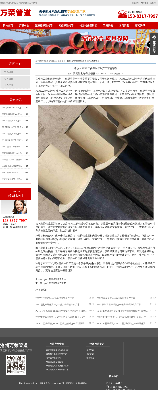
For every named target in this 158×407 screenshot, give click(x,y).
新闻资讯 (140, 25)
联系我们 (153, 3)
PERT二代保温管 (128, 78)
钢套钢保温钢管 (88, 25)
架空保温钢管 (66, 25)
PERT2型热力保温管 (10, 172)
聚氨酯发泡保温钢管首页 (45, 61)
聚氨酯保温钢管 (43, 25)
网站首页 (8, 25)
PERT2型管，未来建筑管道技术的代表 (13, 147)
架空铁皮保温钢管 (53, 358)
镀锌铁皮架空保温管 (54, 362)
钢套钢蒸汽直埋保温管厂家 (57, 369)
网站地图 (144, 3)
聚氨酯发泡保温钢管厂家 (56, 354)
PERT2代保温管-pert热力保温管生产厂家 (13, 114)
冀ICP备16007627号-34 (28, 383)
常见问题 (124, 25)
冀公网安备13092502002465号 (52, 383)
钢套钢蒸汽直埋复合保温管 (57, 366)
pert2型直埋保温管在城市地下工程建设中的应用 (13, 166)
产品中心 (24, 25)
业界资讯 (8, 85)
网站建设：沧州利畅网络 (76, 383)
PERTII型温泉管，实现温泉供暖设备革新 (13, 179)
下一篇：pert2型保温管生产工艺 (50, 283)
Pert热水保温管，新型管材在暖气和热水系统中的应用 (13, 159)
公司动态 (8, 79)
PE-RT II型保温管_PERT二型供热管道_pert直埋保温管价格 (13, 140)
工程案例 (108, 25)
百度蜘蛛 (135, 3)
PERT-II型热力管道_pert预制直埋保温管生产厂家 (13, 134)
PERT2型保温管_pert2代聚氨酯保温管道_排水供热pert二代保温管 (13, 153)
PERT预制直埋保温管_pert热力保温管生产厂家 (13, 108)
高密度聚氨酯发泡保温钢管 (57, 350)
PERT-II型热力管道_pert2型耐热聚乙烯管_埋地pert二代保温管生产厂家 (13, 120)
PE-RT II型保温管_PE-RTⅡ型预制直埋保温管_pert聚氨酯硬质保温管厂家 (13, 127)
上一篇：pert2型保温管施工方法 (50, 279)
